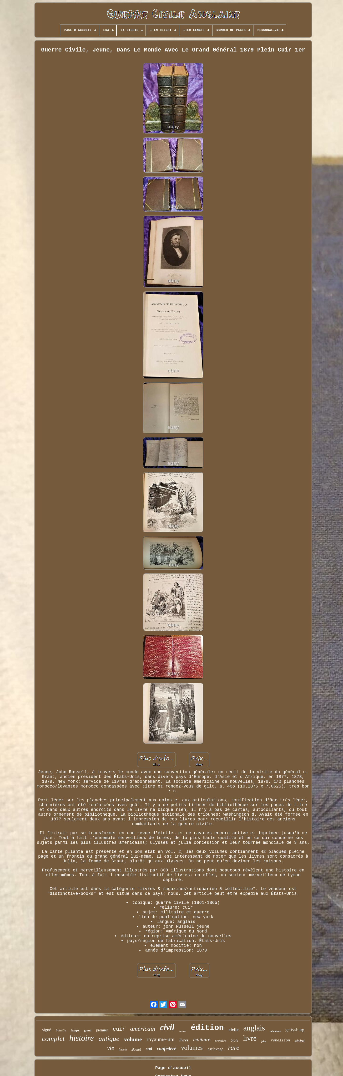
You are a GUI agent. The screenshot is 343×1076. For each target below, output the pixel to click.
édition (207, 1028)
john (263, 1041)
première (220, 1040)
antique (109, 1038)
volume (133, 1039)
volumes (192, 1047)
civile (233, 1029)
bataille (61, 1030)
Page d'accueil (173, 1068)
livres (183, 1040)
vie (110, 1048)
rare (233, 1047)
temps (75, 1030)
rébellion (280, 1041)
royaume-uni (160, 1039)
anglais (254, 1028)
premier (102, 1030)
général (299, 1040)
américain (142, 1028)
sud (149, 1048)
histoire (81, 1038)
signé (46, 1029)
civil (167, 1027)
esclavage (215, 1049)
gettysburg (294, 1029)
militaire (201, 1039)
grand (87, 1030)
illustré (136, 1049)
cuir (119, 1029)
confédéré (166, 1048)
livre (250, 1038)
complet (53, 1038)
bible (234, 1040)
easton (182, 1031)
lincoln (123, 1049)
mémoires (275, 1031)
